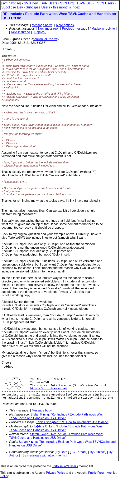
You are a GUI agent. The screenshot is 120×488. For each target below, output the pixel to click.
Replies (39, 32)
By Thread (79, 459)
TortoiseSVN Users (65, 473)
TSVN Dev (84, 3)
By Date (61, 459)
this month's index (66, 7)
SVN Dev (31, 3)
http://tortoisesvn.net (48, 393)
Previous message (74, 28)
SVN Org (67, 3)
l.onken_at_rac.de (45, 39)
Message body (42, 25)
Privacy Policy (55, 479)
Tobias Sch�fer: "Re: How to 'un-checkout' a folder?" (72, 429)
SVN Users (49, 3)
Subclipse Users (38, 7)
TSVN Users (104, 3)
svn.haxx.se (11, 3)
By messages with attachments (43, 462)
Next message (48, 28)
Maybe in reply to (103, 28)
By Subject (97, 459)
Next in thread (20, 32)
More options (65, 25)
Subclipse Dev (12, 7)
